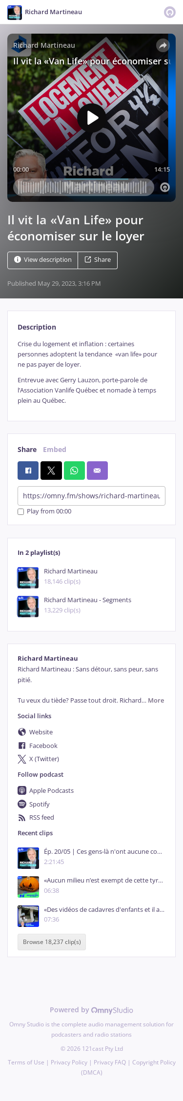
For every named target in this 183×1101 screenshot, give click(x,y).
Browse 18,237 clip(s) (52, 942)
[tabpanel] (91, 372)
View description (43, 260)
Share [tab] (27, 449)
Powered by (91, 1009)
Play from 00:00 (44, 512)
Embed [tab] (54, 449)
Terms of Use (26, 1062)
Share (97, 260)
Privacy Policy (69, 1062)
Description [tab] (37, 327)
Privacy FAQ (110, 1062)
